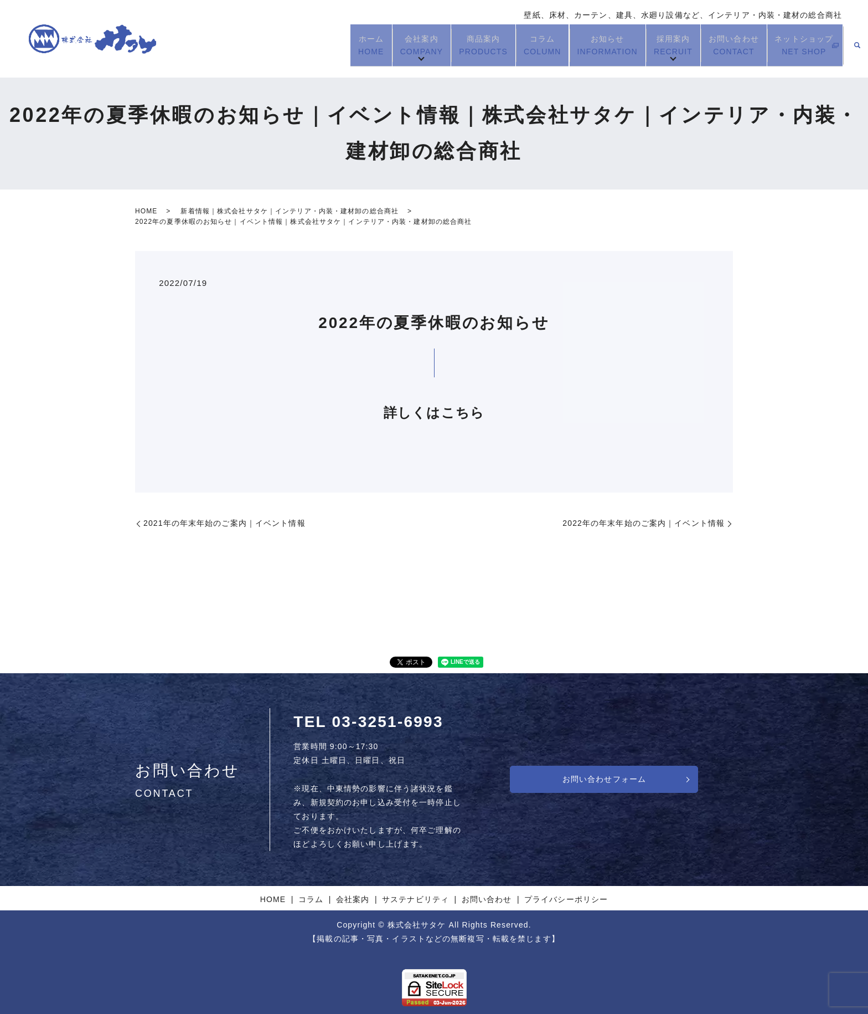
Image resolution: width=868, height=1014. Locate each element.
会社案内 (415, 45)
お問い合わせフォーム (604, 779)
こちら (462, 412)
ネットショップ (797, 45)
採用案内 (668, 45)
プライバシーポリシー (566, 899)
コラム (537, 45)
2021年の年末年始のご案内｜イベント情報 (224, 523)
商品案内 (477, 45)
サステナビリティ (415, 899)
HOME (146, 211)
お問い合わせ (729, 45)
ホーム (365, 45)
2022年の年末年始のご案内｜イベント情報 (643, 523)
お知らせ (602, 45)
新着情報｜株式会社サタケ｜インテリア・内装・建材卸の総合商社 (289, 211)
